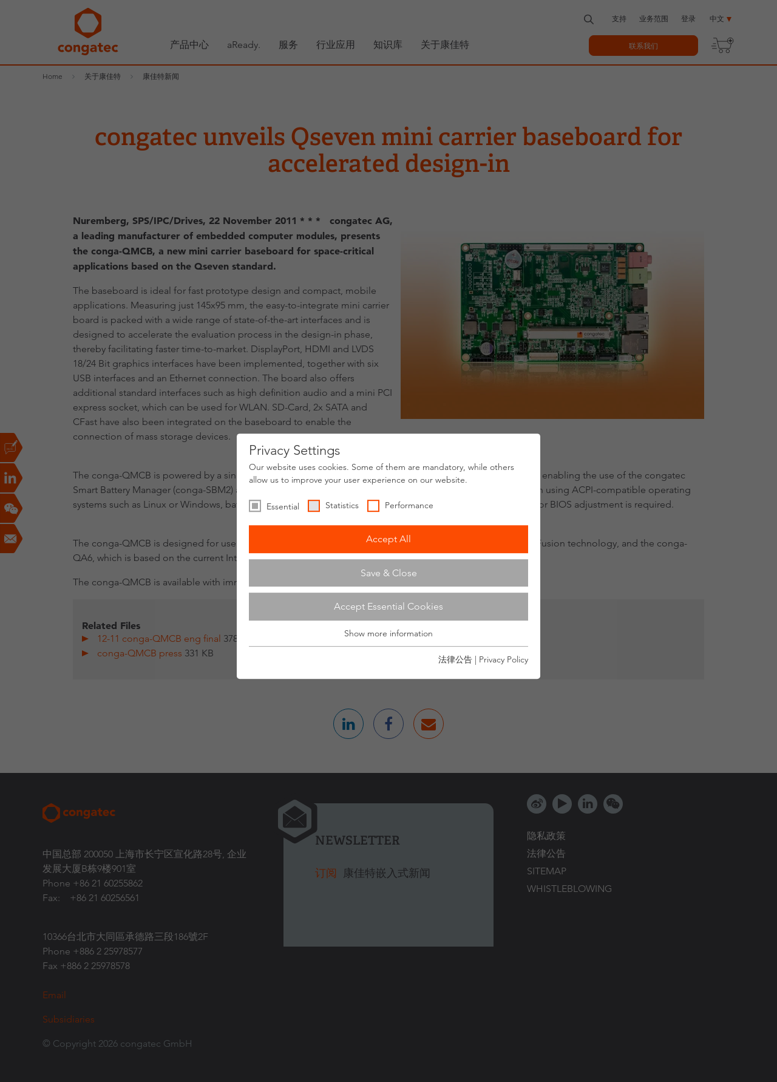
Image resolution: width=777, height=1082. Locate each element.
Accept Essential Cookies (388, 606)
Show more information (388, 633)
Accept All (388, 539)
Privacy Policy (503, 659)
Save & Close (389, 573)
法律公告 (455, 659)
